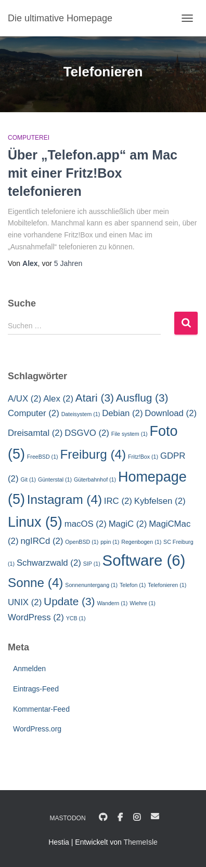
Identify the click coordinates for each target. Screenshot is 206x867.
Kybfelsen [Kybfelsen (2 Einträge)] (160, 501)
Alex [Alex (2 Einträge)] (58, 399)
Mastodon (67, 818)
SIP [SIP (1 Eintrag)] (91, 564)
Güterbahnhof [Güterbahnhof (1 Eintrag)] (95, 479)
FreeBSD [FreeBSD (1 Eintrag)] (42, 456)
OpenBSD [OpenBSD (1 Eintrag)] (81, 542)
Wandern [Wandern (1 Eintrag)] (112, 603)
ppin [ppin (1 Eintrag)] (109, 542)
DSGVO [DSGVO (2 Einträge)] (87, 433)
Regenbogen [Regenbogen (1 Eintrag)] (141, 542)
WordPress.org (37, 729)
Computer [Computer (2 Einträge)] (33, 413)
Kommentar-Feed (41, 709)
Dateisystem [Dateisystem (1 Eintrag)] (80, 414)
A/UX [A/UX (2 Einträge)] (24, 399)
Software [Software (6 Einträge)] (144, 560)
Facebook (120, 818)
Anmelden (29, 668)
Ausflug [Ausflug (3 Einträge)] (142, 398)
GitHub (103, 818)
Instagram (137, 818)
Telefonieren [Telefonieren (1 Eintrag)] (167, 585)
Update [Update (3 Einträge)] (69, 601)
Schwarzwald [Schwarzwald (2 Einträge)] (49, 563)
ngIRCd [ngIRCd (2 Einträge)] (41, 541)
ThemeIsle (140, 842)
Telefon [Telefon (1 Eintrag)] (133, 585)
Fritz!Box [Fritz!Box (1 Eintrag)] (143, 456)
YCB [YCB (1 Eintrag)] (76, 618)
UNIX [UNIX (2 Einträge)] (25, 602)
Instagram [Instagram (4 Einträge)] (64, 499)
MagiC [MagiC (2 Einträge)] (128, 524)
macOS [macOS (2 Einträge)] (86, 524)
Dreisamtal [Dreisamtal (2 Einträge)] (35, 433)
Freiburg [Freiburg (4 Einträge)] (93, 454)
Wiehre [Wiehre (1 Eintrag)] (143, 603)
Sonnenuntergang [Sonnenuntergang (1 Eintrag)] (91, 585)
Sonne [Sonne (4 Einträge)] (35, 583)
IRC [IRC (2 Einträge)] (118, 501)
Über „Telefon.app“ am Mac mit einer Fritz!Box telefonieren (92, 173)
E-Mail (155, 816)
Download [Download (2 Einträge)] (171, 413)
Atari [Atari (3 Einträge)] (94, 398)
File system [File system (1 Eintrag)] (129, 434)
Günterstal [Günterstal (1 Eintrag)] (55, 479)
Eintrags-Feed (36, 689)
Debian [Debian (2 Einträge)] (122, 413)
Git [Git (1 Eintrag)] (28, 479)
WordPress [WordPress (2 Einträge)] (36, 617)
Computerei (28, 137)
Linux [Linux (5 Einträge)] (35, 522)
